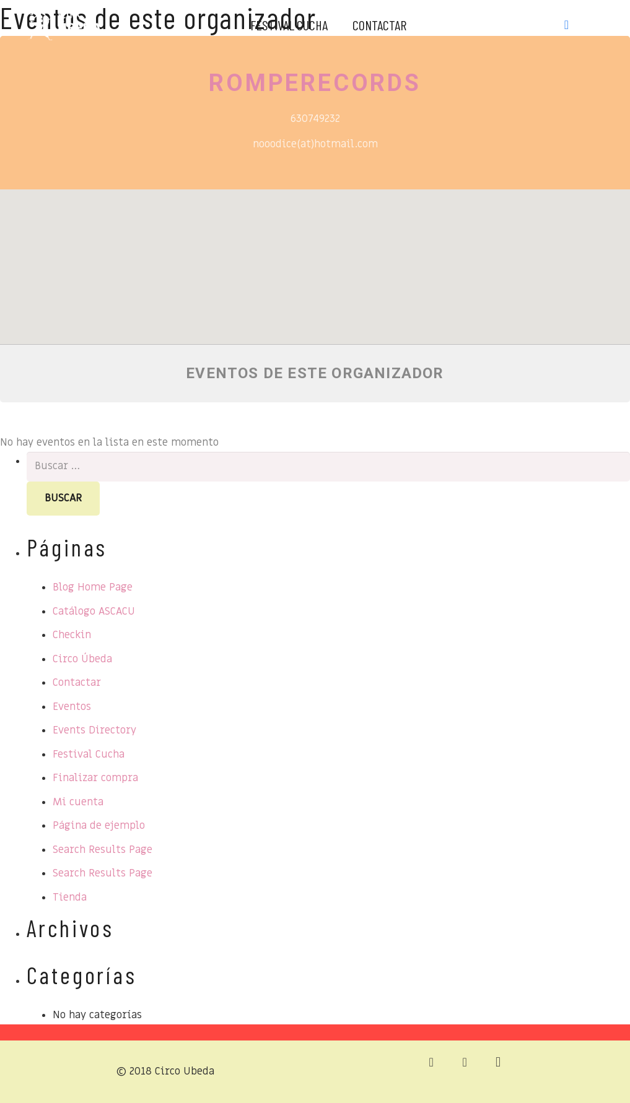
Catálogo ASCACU (94, 611)
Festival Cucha (89, 754)
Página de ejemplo (99, 826)
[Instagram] (591, 24)
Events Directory (94, 730)
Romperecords (315, 83)
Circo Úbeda (82, 659)
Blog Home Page (93, 587)
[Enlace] (65, 22)
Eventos (72, 707)
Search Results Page (102, 850)
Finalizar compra (95, 778)
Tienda (70, 897)
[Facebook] (566, 24)
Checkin (72, 635)
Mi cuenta (78, 802)
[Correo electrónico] (431, 1062)
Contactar (77, 683)
